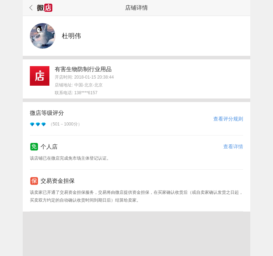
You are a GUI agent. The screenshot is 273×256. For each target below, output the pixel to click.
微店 (45, 8)
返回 (30, 8)
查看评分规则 (228, 119)
